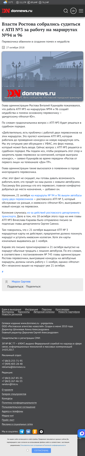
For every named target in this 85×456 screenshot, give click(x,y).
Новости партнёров (69, 311)
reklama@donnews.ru (13, 366)
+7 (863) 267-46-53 (12, 381)
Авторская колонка (44, 311)
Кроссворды (62, 309)
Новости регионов (12, 314)
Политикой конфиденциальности (55, 445)
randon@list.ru (10, 384)
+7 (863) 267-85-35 (12, 377)
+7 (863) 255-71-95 (12, 360)
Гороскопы (24, 311)
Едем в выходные (11, 309)
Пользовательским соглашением (31, 445)
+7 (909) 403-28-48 (12, 363)
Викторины (8, 311)
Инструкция (31, 309)
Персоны (47, 309)
